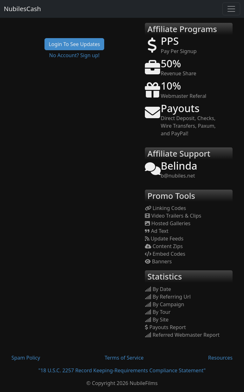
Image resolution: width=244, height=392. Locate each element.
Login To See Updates (74, 44)
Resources (220, 357)
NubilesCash (22, 8)
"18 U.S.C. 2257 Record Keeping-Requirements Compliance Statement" (122, 370)
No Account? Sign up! (74, 55)
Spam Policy (25, 357)
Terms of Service (124, 357)
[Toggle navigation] (231, 9)
